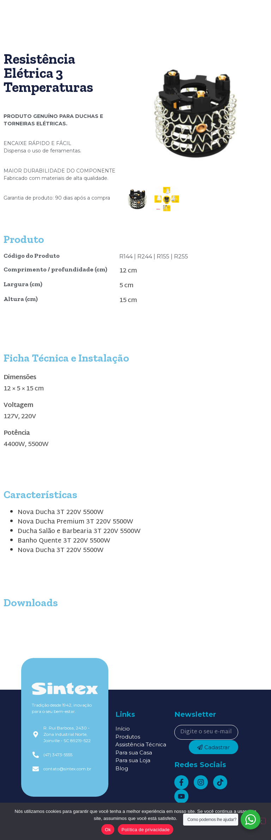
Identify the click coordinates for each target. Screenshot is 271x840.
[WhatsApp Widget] (250, 819)
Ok (108, 829)
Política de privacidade (145, 829)
